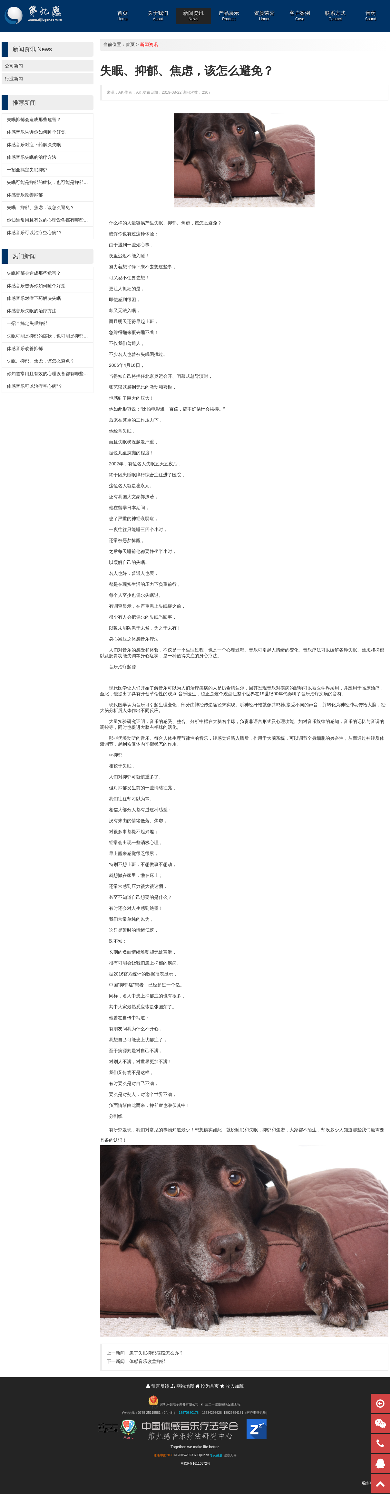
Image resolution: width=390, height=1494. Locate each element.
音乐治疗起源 (122, 666)
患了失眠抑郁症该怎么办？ (156, 1353)
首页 (130, 44)
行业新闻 (14, 78)
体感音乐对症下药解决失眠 (34, 144)
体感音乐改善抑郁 (25, 194)
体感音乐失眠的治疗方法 (31, 157)
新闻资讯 (149, 44)
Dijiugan (203, 1455)
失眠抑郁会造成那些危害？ (34, 119)
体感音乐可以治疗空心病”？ (35, 232)
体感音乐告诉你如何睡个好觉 (36, 132)
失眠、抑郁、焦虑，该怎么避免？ (40, 207)
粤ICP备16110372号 (195, 1463)
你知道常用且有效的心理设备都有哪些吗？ (50, 220)
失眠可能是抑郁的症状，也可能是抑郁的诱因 (52, 182)
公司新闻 (14, 65)
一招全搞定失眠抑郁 (27, 169)
